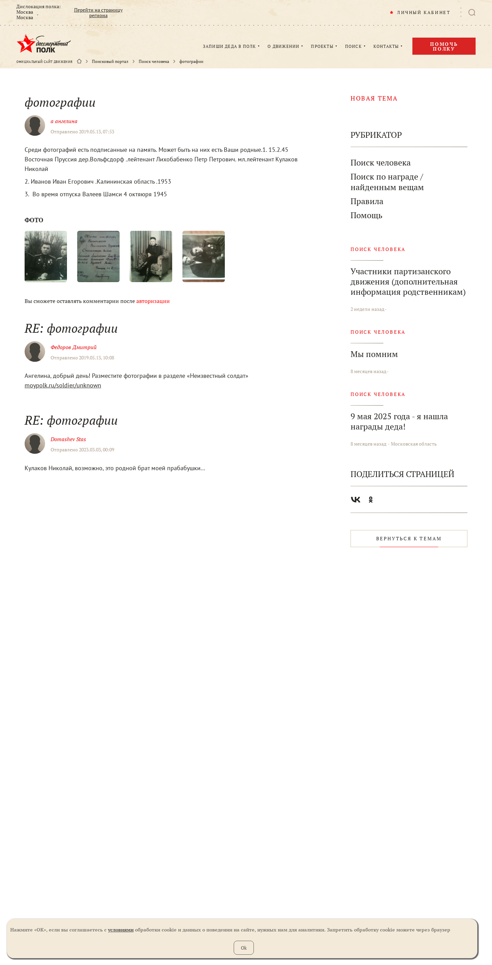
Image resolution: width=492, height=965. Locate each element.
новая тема (374, 98)
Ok (244, 947)
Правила (367, 201)
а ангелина (64, 121)
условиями (121, 929)
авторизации (153, 301)
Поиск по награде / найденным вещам (387, 182)
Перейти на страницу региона (98, 12)
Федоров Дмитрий (74, 347)
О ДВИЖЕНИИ (283, 46)
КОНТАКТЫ (386, 46)
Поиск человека (154, 61)
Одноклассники (371, 500)
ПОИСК (353, 46)
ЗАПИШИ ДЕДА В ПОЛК (229, 46)
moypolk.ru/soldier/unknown (63, 385)
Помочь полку (444, 46)
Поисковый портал (110, 61)
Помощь (366, 215)
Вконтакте (356, 500)
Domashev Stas (68, 439)
